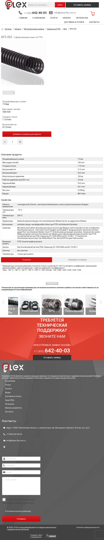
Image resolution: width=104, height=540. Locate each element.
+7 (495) (35, 13)
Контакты (94, 22)
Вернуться (52, 283)
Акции (7, 392)
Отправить (21, 519)
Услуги (54, 18)
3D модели (9, 404)
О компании (38, 18)
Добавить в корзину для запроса (27, 134)
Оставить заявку (82, 4)
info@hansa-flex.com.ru (65, 13)
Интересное (82, 18)
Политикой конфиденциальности (18, 503)
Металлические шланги (34, 29)
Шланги (18, 29)
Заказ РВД (9, 400)
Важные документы (13, 408)
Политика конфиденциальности (88, 527)
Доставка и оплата (74, 22)
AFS (65, 29)
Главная (23, 18)
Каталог (67, 18)
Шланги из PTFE (53, 29)
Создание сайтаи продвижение (36, 536)
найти (60, 5)
